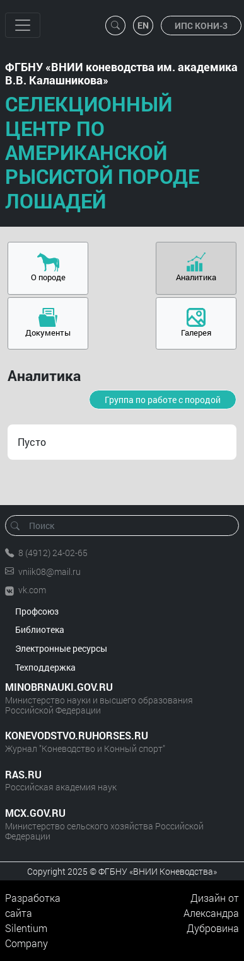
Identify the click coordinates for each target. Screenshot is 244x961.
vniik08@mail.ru (49, 571)
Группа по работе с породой (163, 400)
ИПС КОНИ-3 (201, 25)
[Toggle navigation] (22, 25)
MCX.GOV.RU (35, 812)
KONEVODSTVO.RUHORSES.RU (76, 735)
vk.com (32, 590)
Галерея (196, 332)
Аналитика (196, 277)
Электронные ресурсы (61, 648)
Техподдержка (45, 667)
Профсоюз (37, 611)
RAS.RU (23, 774)
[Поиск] (126, 525)
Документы (48, 332)
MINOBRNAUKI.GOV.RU (59, 686)
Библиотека (39, 629)
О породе (48, 277)
